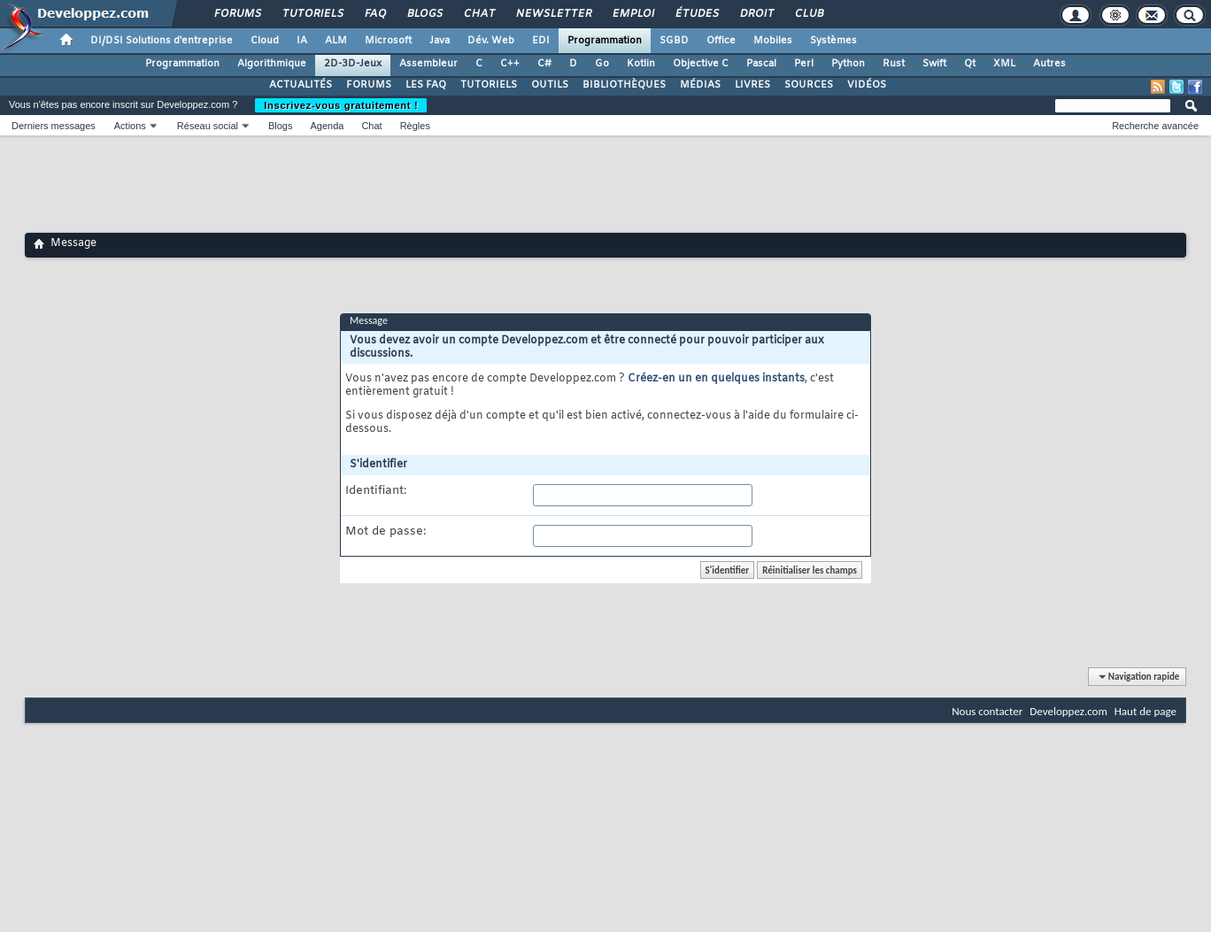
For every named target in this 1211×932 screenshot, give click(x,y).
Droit (756, 14)
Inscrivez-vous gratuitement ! (341, 105)
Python (848, 64)
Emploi (632, 14)
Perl (804, 64)
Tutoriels (312, 14)
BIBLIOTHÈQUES (624, 85)
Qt (970, 64)
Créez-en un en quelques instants (716, 379)
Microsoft (388, 41)
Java (439, 41)
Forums (237, 14)
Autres (1049, 64)
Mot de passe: (385, 532)
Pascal (761, 64)
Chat (478, 14)
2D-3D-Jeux (353, 64)
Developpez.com (1068, 711)
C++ (510, 64)
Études (696, 14)
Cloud (265, 41)
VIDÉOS (866, 85)
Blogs (424, 14)
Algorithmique (271, 64)
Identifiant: (375, 491)
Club (808, 14)
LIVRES (752, 85)
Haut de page (1145, 711)
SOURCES (808, 85)
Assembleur (428, 64)
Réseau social (207, 125)
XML (1004, 64)
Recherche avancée (1155, 125)
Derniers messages (54, 125)
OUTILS (549, 85)
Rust (894, 64)
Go (602, 64)
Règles (415, 125)
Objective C (701, 64)
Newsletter (552, 14)
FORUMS (368, 85)
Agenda (326, 125)
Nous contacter (987, 711)
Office (721, 41)
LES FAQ (425, 85)
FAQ (374, 14)
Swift (934, 64)
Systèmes (833, 41)
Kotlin (641, 64)
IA (302, 41)
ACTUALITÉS (300, 85)
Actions (130, 125)
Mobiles (772, 41)
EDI (541, 41)
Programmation (604, 41)
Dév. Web (490, 41)
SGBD (674, 41)
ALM (336, 41)
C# (544, 64)
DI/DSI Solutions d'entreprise (161, 41)
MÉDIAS (700, 85)
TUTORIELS (488, 85)
